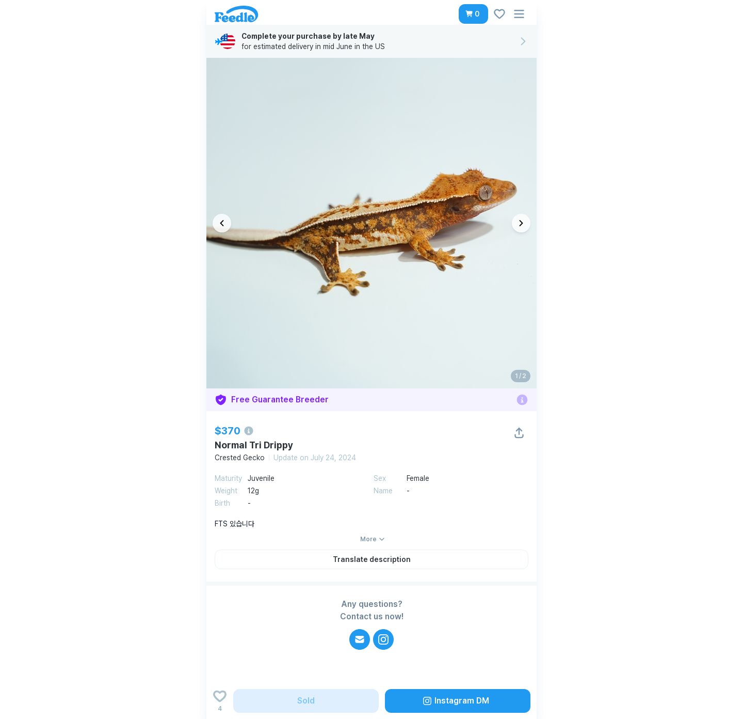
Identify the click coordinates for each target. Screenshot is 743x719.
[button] (473, 14)
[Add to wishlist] (220, 701)
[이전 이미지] (222, 223)
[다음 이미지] (521, 223)
